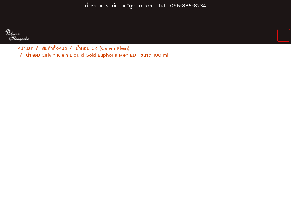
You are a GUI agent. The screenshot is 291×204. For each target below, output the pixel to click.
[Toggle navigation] (283, 35)
